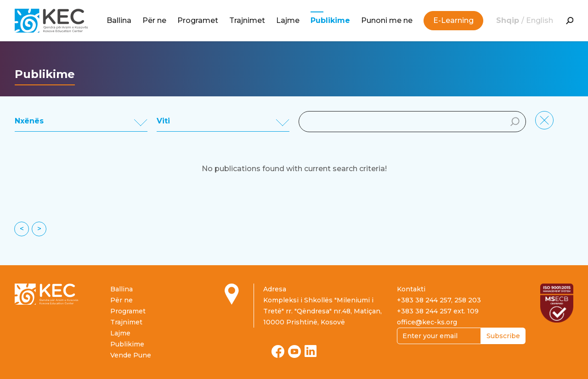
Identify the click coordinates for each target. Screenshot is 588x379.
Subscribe (503, 336)
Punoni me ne (387, 20)
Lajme (288, 20)
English (539, 20)
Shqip (508, 20)
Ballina (119, 20)
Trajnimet (247, 20)
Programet (197, 20)
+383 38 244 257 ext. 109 (438, 311)
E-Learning (453, 20)
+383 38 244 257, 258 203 (439, 300)
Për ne (154, 20)
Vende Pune (130, 355)
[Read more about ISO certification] (556, 303)
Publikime (330, 20)
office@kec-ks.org (427, 322)
